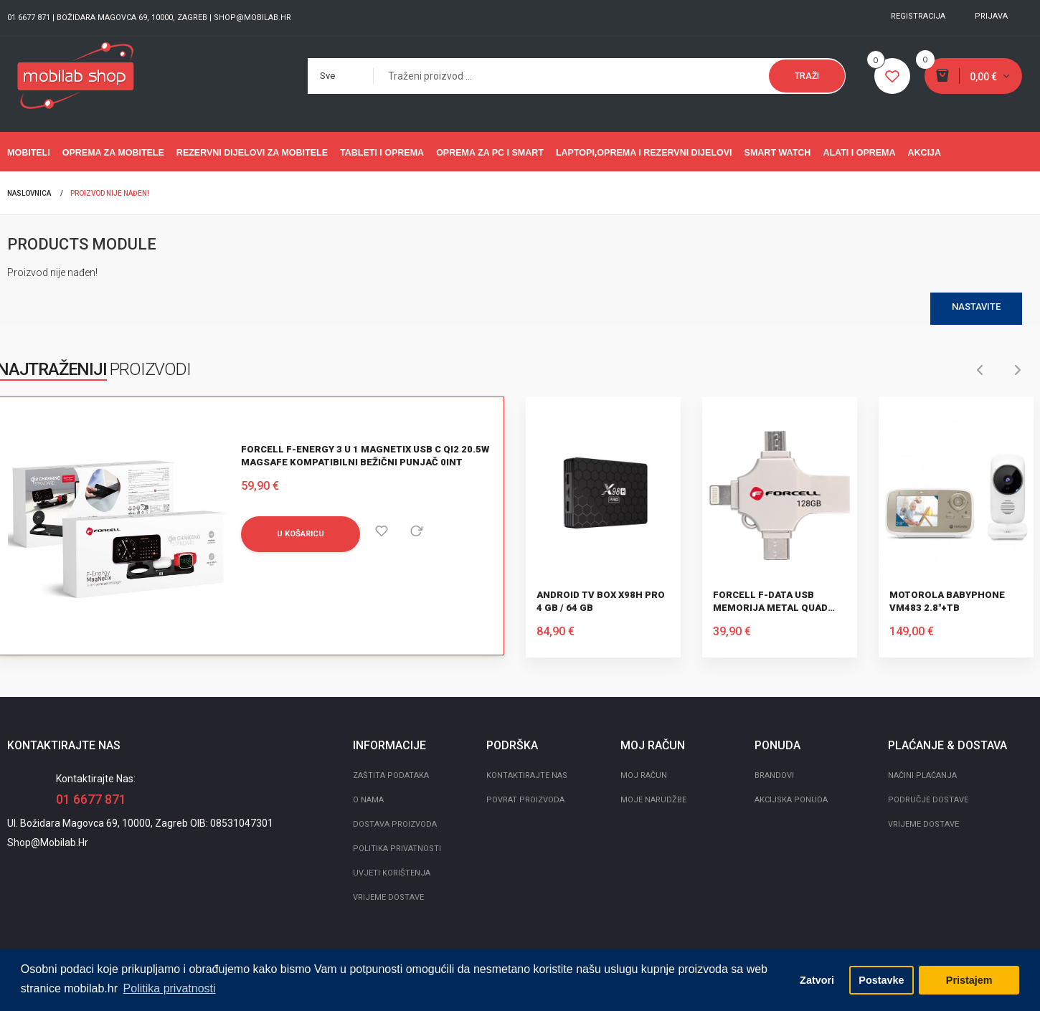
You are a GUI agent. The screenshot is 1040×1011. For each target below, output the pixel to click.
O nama (368, 799)
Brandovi (774, 775)
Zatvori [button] (817, 980)
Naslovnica (29, 193)
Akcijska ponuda (791, 799)
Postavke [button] (881, 980)
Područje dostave (928, 799)
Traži (807, 76)
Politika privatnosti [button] (169, 988)
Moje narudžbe (653, 799)
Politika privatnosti (397, 848)
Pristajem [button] (969, 980)
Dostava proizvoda (395, 824)
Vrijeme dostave (388, 897)
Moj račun (643, 775)
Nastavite (976, 306)
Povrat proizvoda (525, 799)
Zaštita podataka (391, 775)
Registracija (918, 16)
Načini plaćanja (922, 775)
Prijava (991, 16)
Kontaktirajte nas (526, 775)
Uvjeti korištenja (391, 873)
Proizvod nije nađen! (109, 193)
